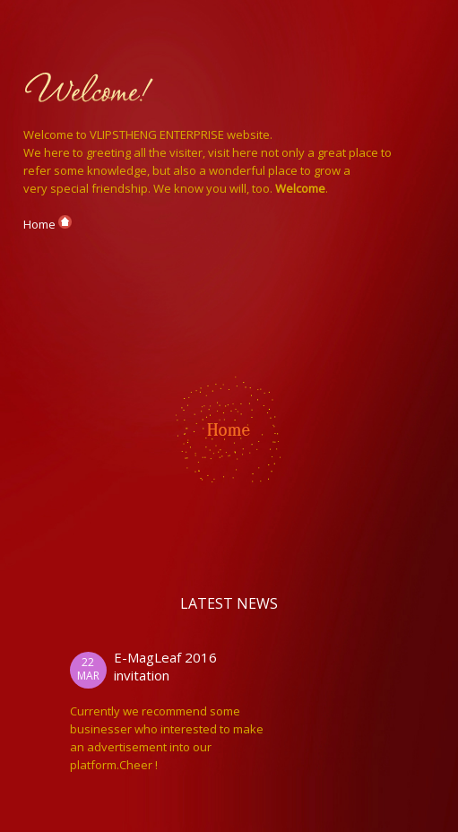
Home (47, 224)
